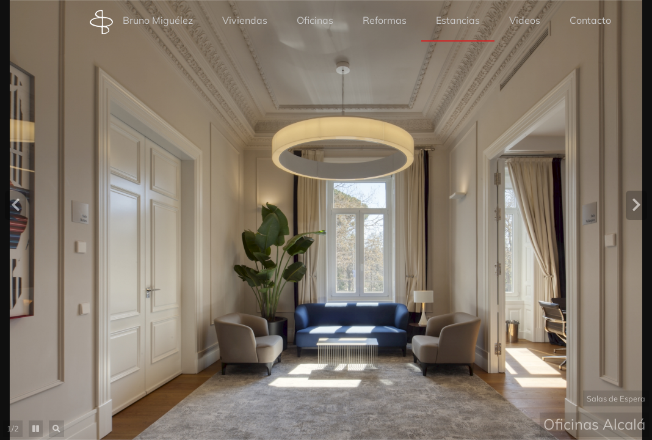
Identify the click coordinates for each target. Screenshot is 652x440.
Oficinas (315, 20)
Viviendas (244, 20)
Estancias (458, 20)
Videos (524, 20)
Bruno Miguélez (141, 22)
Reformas (385, 20)
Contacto (590, 20)
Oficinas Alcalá (594, 424)
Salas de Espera (616, 398)
